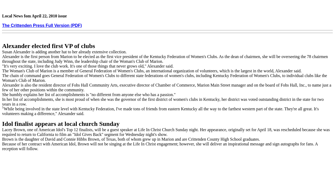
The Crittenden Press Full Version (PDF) (42, 25)
